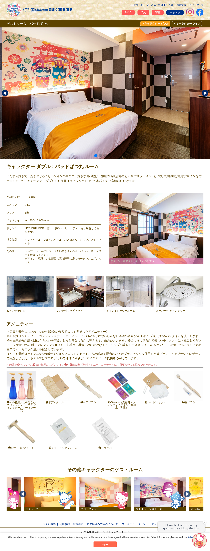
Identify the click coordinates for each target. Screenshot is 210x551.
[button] (95, 155)
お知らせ (138, 5)
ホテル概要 (49, 524)
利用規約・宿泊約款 (71, 524)
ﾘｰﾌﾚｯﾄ (169, 5)
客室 (157, 12)
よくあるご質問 (155, 5)
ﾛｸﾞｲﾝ (128, 12)
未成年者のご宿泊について (102, 524)
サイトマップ (196, 5)
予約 (143, 12)
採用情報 (181, 5)
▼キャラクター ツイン (186, 23)
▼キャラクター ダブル (155, 23)
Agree (105, 544)
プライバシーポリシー (135, 524)
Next (187, 494)
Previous (22, 494)
